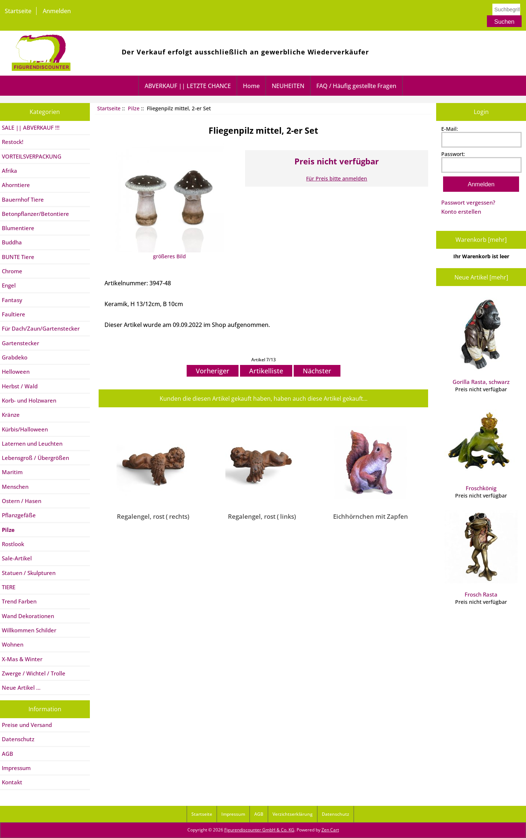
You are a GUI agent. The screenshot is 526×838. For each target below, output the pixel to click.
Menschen (15, 486)
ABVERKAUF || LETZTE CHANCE (188, 86)
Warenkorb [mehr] (481, 240)
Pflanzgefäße (19, 515)
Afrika (9, 170)
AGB (7, 753)
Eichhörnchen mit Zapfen (370, 516)
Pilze (134, 108)
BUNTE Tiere (18, 256)
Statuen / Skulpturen (29, 572)
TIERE (8, 587)
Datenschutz (18, 739)
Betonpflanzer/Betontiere (35, 213)
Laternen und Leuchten (32, 443)
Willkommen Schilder (29, 630)
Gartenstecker (20, 343)
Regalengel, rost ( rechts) (153, 516)
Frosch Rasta (481, 554)
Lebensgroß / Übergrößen (35, 457)
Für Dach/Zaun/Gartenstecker (41, 328)
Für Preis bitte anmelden (336, 178)
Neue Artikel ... (21, 687)
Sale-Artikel (17, 558)
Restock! (12, 141)
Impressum (16, 768)
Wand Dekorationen (28, 616)
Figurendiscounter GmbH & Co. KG (259, 830)
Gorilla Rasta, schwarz (481, 341)
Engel (9, 285)
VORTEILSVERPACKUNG (31, 156)
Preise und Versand (27, 724)
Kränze (11, 414)
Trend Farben (19, 601)
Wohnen (12, 644)
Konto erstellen (461, 211)
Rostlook (13, 544)
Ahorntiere (16, 184)
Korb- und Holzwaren (29, 400)
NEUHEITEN (288, 86)
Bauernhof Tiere (23, 199)
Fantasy (12, 300)
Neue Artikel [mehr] (481, 277)
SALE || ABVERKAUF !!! (31, 127)
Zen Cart (330, 830)
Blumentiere (18, 228)
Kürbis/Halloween (25, 429)
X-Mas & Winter (22, 659)
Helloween (16, 371)
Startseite (18, 11)
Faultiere (13, 314)
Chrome (12, 271)
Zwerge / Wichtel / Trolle (33, 673)
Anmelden (57, 11)
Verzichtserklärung (292, 814)
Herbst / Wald (20, 386)
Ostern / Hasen (21, 500)
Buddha (12, 242)
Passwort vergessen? (468, 202)
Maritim (12, 472)
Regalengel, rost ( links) (262, 516)
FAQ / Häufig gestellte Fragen (356, 86)
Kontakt (12, 782)
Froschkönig (481, 448)
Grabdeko (14, 357)
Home (251, 86)
